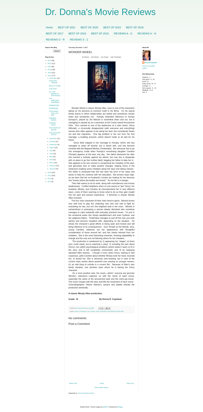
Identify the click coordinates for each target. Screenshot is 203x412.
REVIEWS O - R (55, 39)
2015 (50, 175)
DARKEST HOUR (52, 124)
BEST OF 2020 (89, 27)
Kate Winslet (111, 311)
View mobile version (101, 387)
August (52, 148)
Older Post (130, 383)
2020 (50, 67)
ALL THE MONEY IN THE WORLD (54, 93)
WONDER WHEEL (53, 119)
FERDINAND (53, 108)
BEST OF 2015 (100, 33)
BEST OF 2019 (112, 27)
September (53, 145)
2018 (50, 73)
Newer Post (73, 383)
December (53, 78)
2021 (50, 63)
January (52, 169)
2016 (50, 172)
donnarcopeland (151, 63)
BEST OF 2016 (77, 33)
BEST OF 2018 (134, 27)
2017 (50, 76)
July (51, 150)
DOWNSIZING (54, 105)
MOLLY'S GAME (55, 86)
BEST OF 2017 (54, 33)
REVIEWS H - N (146, 33)
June (51, 154)
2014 (50, 179)
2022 (50, 60)
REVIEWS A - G (123, 33)
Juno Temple (91, 311)
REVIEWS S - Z (79, 39)
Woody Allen (120, 311)
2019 (50, 69)
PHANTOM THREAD (53, 82)
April (51, 160)
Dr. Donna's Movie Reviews (100, 12)
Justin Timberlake (101, 311)
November (53, 138)
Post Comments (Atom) (86, 393)
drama (76, 311)
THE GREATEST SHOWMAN (54, 100)
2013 (50, 182)
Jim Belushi (82, 311)
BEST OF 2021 (66, 27)
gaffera (105, 407)
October (52, 141)
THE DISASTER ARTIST (54, 134)
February (52, 166)
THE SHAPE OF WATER (54, 129)
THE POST (53, 89)
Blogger (120, 407)
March (51, 163)
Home (49, 27)
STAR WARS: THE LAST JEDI (54, 113)
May (51, 157)
